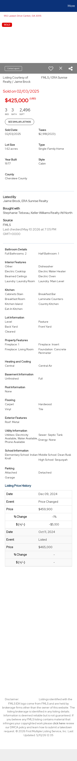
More (71, 6)
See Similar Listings (19, 121)
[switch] (51, 68)
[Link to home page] (3, 6)
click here (59, 723)
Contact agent (13, 68)
